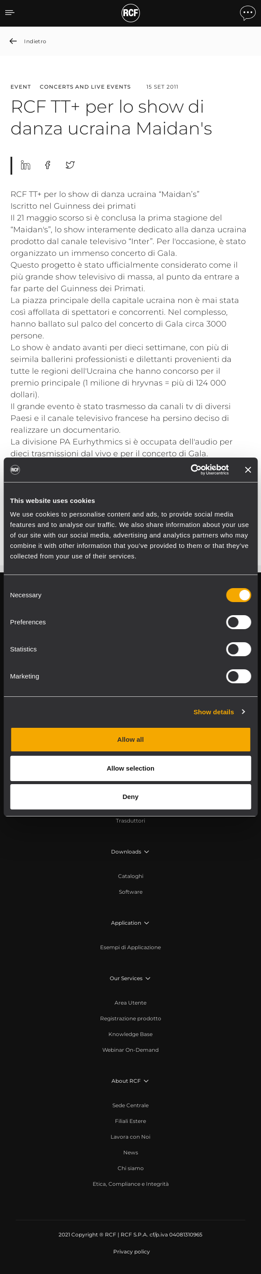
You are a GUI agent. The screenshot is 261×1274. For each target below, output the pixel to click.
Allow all (130, 739)
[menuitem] (130, 821)
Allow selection (130, 768)
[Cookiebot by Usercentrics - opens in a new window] (190, 469)
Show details (214, 712)
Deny (130, 796)
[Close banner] (248, 470)
